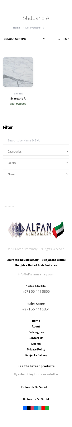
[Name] (36, 174)
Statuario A (18, 103)
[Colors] (36, 162)
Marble (18, 98)
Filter (13, 185)
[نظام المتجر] (24, 39)
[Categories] (36, 151)
